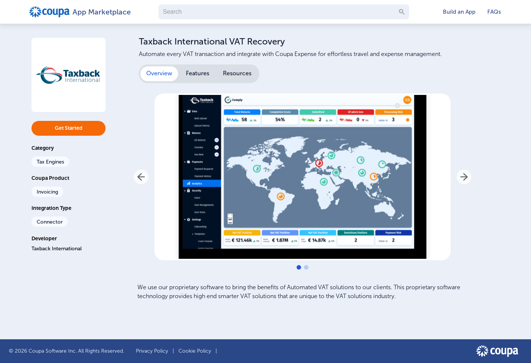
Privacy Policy (153, 351)
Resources (237, 73)
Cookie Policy (195, 351)
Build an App (459, 12)
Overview (159, 73)
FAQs (494, 12)
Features (197, 73)
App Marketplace (101, 11)
